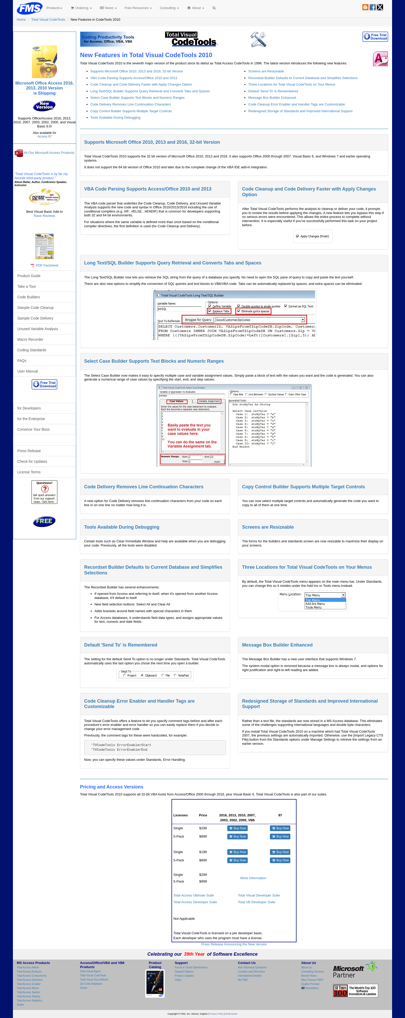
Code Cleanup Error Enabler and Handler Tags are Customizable (296, 104)
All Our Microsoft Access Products (49, 153)
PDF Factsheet (47, 265)
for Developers (29, 408)
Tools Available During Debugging (115, 117)
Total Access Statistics (29, 1000)
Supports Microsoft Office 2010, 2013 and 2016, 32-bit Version (136, 71)
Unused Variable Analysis (37, 329)
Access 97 (44, 136)
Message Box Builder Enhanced (272, 98)
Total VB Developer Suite (256, 902)
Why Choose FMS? (312, 979)
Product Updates (184, 975)
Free (138, 8)
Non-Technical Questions (252, 967)
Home (21, 19)
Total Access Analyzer (29, 971)
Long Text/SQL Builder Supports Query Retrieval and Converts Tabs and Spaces (150, 91)
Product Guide (29, 276)
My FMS (242, 979)
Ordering (81, 8)
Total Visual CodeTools (48, 19)
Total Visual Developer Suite (259, 895)
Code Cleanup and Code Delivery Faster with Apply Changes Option (141, 84)
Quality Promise (310, 984)
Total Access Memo (28, 988)
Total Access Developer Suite (195, 902)
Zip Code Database (91, 983)
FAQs (21, 361)
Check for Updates (32, 461)
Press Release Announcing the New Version (234, 944)
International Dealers (250, 975)
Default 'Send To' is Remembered (273, 91)
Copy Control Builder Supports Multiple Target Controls (131, 111)
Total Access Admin (28, 967)
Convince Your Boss (33, 429)
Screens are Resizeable (266, 71)
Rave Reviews (44, 216)
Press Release (29, 451)
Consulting (169, 8)
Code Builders (28, 297)
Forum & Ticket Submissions (191, 967)
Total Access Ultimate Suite (193, 895)
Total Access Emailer (29, 984)
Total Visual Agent (90, 971)
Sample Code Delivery (35, 318)
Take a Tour (26, 286)
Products (54, 8)
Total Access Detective (30, 979)
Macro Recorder (30, 339)
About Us (306, 967)
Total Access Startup (28, 996)
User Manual (27, 371)
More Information (253, 878)
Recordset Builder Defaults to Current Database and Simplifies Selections (302, 78)
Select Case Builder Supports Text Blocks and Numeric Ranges (137, 98)
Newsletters (312, 988)
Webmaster (231, 1014)
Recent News (308, 975)
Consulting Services (312, 971)
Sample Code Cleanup (35, 308)
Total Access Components (31, 975)
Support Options (184, 971)
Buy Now (237, 828)
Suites (20, 1004)
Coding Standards (31, 350)
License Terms (29, 472)
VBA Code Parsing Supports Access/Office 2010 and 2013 (133, 78)
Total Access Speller (28, 992)
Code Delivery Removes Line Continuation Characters (130, 104)
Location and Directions (251, 971)
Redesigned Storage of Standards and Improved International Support (300, 111)
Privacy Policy (216, 1014)
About (195, 8)
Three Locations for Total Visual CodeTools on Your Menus (291, 84)
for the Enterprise (31, 419)
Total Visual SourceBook (94, 979)
